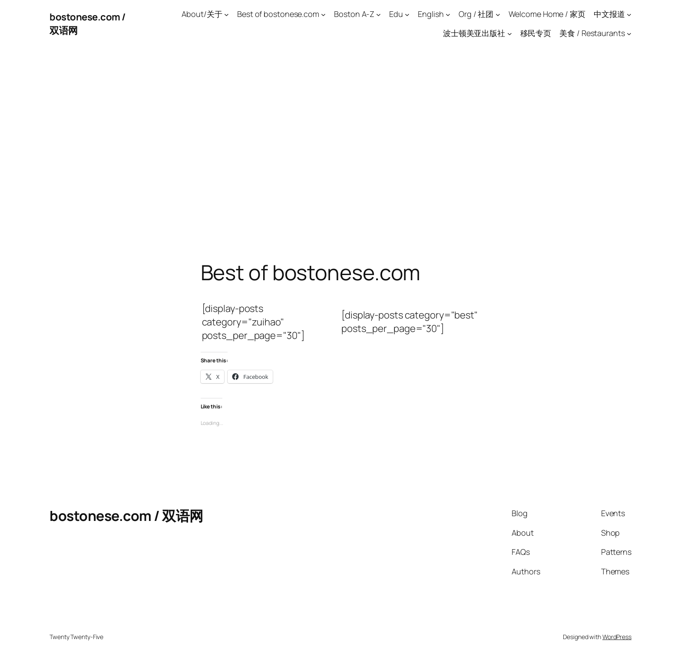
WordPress (616, 637)
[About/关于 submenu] (226, 14)
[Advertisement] (340, 139)
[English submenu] (448, 14)
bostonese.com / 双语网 (126, 515)
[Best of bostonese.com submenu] (323, 14)
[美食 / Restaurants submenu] (629, 33)
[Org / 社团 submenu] (498, 14)
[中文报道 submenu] (629, 14)
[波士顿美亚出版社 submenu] (509, 33)
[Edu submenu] (407, 14)
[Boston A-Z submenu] (378, 14)
